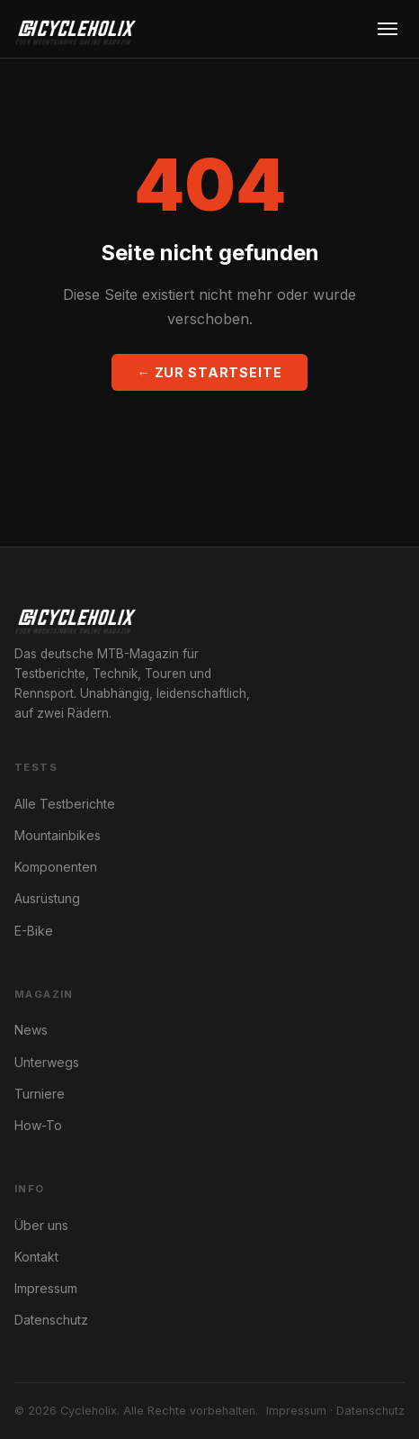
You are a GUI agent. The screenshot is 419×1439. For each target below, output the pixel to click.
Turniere (39, 1093)
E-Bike (33, 930)
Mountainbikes (57, 835)
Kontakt (36, 1256)
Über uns (41, 1225)
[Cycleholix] (75, 29)
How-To (38, 1125)
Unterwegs (46, 1062)
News (31, 1029)
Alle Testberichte (64, 803)
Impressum (45, 1288)
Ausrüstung (47, 898)
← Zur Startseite (209, 372)
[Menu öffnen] (387, 29)
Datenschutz (51, 1319)
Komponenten (55, 866)
